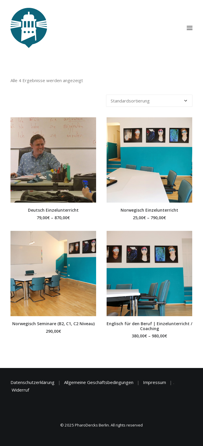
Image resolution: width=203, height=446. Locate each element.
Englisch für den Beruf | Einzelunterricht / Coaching (149, 326)
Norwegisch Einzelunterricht (149, 210)
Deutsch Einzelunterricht (53, 210)
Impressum (154, 382)
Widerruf (20, 390)
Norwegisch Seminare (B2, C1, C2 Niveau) (53, 323)
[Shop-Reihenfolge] (149, 101)
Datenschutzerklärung (32, 382)
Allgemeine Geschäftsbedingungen (98, 382)
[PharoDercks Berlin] (28, 28)
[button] (53, 160)
